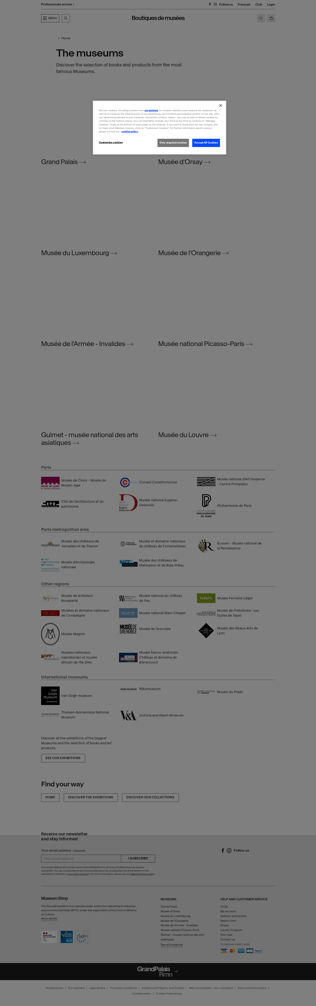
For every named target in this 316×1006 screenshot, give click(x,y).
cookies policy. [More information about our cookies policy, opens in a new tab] (129, 131)
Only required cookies (173, 142)
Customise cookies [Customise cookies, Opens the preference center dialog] (111, 142)
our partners (151, 110)
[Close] (220, 105)
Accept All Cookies (206, 142)
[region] (159, 127)
